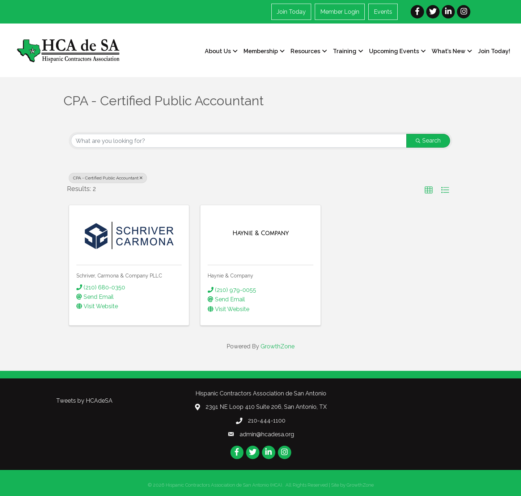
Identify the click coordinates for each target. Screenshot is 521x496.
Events (383, 11)
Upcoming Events (394, 51)
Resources (305, 51)
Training (344, 51)
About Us (218, 51)
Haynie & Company (230, 276)
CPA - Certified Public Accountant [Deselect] (108, 178)
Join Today (291, 11)
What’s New (448, 51)
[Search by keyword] (239, 141)
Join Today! (494, 51)
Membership (260, 51)
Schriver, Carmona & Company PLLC (119, 276)
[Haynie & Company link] (260, 233)
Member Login (339, 11)
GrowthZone (277, 346)
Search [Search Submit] (428, 140)
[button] (429, 190)
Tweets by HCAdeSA (84, 400)
